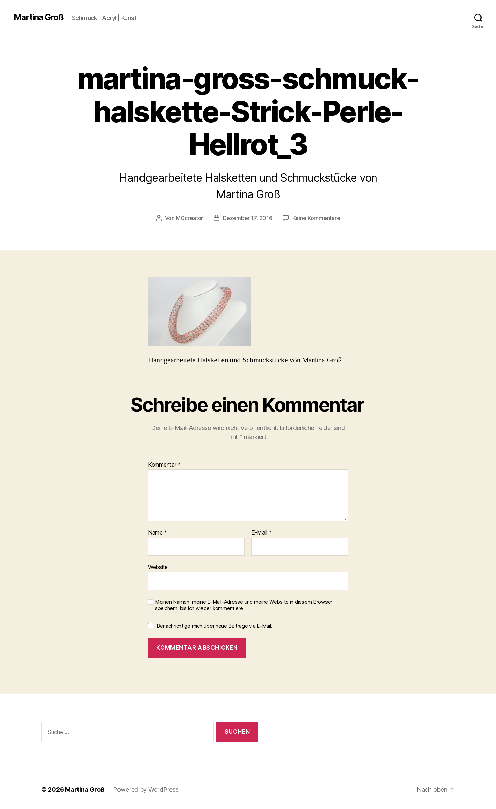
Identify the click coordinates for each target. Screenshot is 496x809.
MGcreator (190, 217)
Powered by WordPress (146, 789)
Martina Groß (39, 17)
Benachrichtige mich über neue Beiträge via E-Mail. (214, 625)
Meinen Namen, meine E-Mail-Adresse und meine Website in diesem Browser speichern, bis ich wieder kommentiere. (243, 605)
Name (157, 533)
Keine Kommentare (316, 217)
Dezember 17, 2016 (247, 217)
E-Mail (261, 533)
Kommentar (164, 465)
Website (158, 566)
